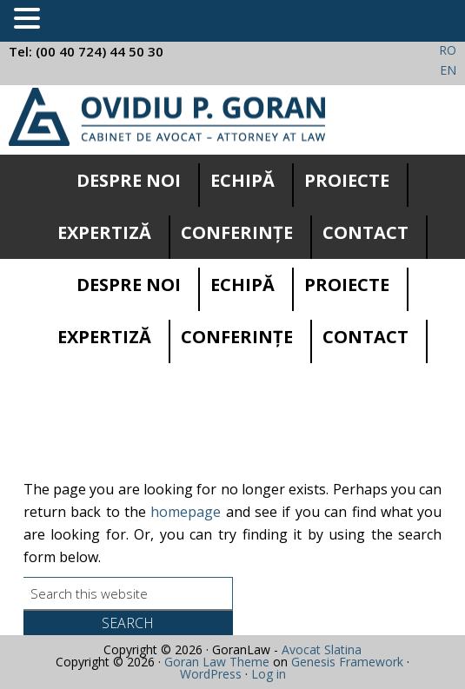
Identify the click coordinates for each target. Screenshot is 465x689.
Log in (268, 674)
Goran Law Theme (216, 661)
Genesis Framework (347, 661)
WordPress (211, 674)
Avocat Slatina (322, 649)
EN (448, 70)
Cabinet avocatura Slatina (167, 117)
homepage (185, 511)
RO (447, 50)
